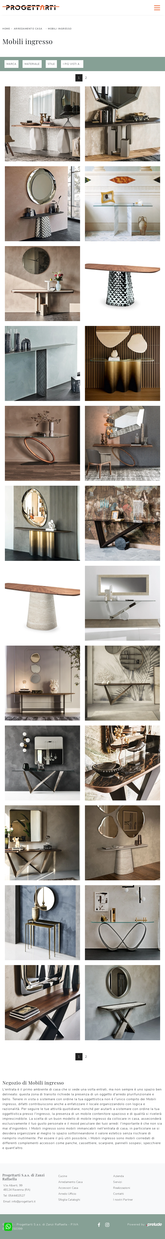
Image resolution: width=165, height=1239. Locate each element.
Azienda (118, 1176)
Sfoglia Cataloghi (69, 1200)
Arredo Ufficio (67, 1194)
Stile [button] (51, 64)
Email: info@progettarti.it (19, 1201)
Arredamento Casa (28, 28)
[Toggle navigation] (157, 7)
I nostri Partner (123, 1200)
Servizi (117, 1182)
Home (6, 28)
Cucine (62, 1176)
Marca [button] (11, 64)
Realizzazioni (121, 1188)
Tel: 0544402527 (14, 1196)
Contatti (118, 1194)
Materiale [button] (32, 64)
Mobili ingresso (60, 28)
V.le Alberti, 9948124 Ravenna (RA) (16, 1188)
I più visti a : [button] (72, 64)
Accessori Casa (68, 1188)
